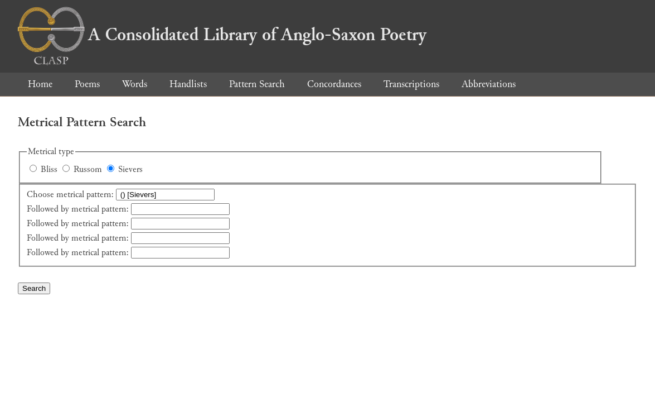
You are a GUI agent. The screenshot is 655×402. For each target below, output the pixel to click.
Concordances (334, 84)
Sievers (130, 169)
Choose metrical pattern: (70, 194)
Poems (87, 84)
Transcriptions (411, 84)
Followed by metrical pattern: (78, 209)
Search (34, 288)
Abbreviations (489, 84)
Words (134, 84)
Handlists (188, 84)
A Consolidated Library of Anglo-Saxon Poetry (222, 34)
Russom (88, 169)
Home (40, 84)
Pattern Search (257, 84)
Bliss (49, 169)
